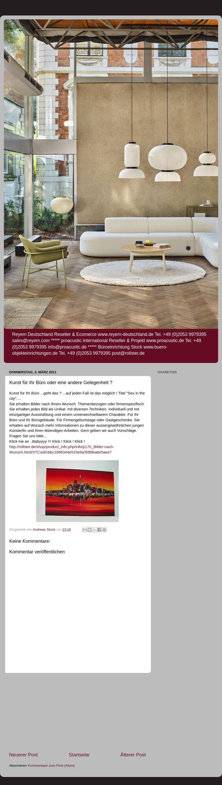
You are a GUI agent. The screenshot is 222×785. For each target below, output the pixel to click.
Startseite (79, 754)
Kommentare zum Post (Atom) (51, 765)
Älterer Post (133, 754)
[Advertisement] (77, 712)
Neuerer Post (23, 754)
